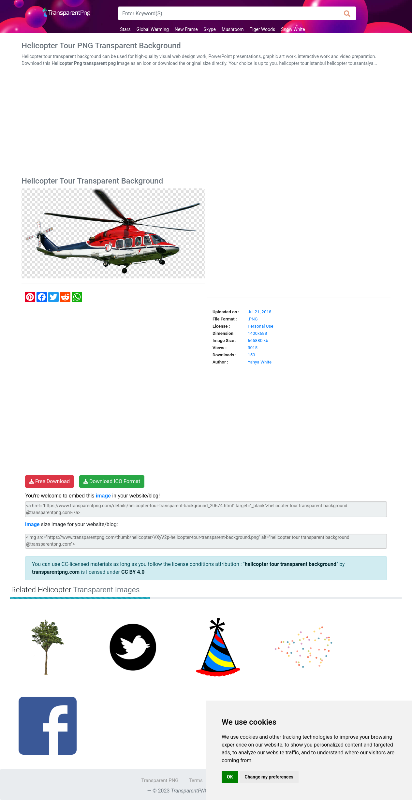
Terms (196, 780)
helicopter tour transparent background (290, 564)
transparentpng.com (56, 572)
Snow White (293, 29)
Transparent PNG (159, 780)
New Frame (186, 29)
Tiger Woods (262, 29)
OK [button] (230, 776)
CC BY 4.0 (133, 572)
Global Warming (153, 29)
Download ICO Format (111, 481)
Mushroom (233, 29)
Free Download (49, 481)
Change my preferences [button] (269, 776)
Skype (210, 29)
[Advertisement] (206, 123)
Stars (125, 29)
